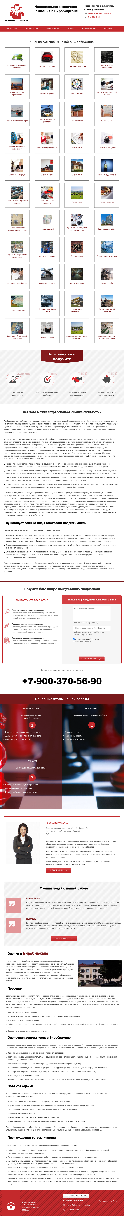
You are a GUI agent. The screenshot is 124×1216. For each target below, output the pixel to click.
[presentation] (90, 649)
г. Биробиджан (94, 17)
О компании (12, 28)
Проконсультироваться (76, 1196)
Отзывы (71, 28)
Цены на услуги (31, 28)
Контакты (108, 28)
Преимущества (52, 28)
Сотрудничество (89, 28)
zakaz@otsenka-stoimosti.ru (99, 13)
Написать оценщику (58, 870)
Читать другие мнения (63, 938)
